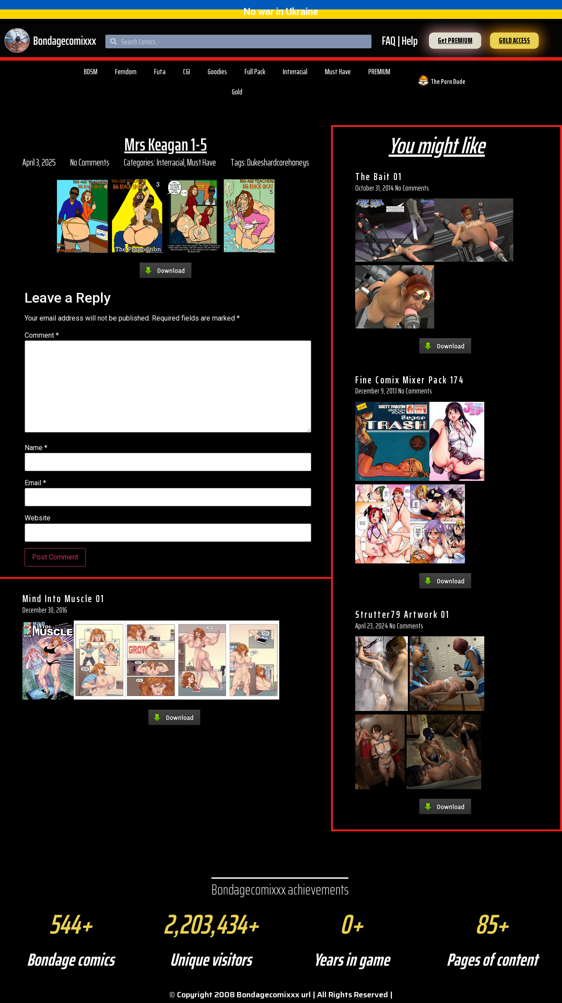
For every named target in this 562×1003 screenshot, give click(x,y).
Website (37, 518)
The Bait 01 (378, 176)
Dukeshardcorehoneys (278, 162)
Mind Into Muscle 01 (63, 598)
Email (35, 483)
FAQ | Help (400, 40)
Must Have (338, 71)
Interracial (295, 71)
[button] (455, 40)
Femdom (126, 71)
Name (36, 447)
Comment (42, 335)
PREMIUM (379, 71)
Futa (160, 71)
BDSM (90, 71)
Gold (237, 92)
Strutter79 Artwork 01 (402, 614)
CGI (186, 71)
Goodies (217, 71)
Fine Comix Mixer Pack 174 (409, 380)
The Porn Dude (448, 81)
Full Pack (255, 71)
